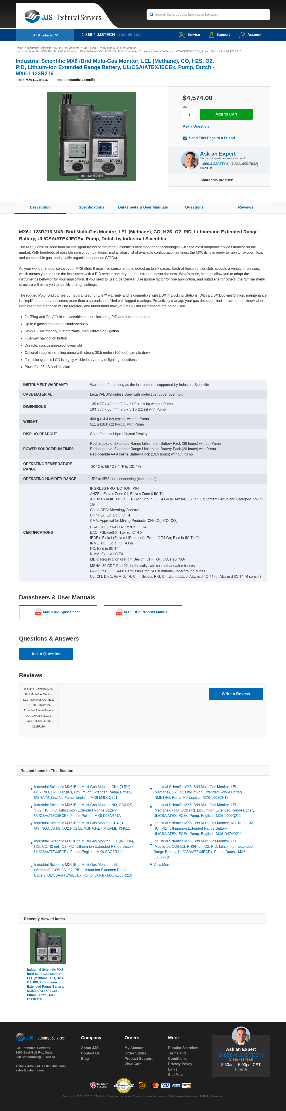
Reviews (245, 207)
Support (218, 34)
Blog (85, 1058)
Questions (194, 207)
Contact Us (90, 1053)
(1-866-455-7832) (130, 34)
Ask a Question (196, 126)
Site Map (175, 1075)
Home (19, 48)
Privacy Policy (180, 1064)
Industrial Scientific (39, 48)
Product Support (138, 1058)
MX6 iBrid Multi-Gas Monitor (118, 48)
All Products (43, 35)
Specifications (91, 207)
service (188, 34)
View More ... (164, 864)
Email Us (206, 168)
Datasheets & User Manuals (143, 207)
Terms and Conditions (177, 1055)
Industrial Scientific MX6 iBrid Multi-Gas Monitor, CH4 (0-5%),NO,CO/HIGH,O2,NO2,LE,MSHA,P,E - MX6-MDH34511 (82, 825)
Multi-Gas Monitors (67, 48)
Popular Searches (183, 1048)
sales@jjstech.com (30, 1070)
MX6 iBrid (90, 48)
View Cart (132, 1064)
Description (40, 207)
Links (172, 1069)
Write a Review (236, 694)
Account (249, 34)
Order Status (135, 1053)
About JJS (90, 1048)
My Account (134, 1048)
